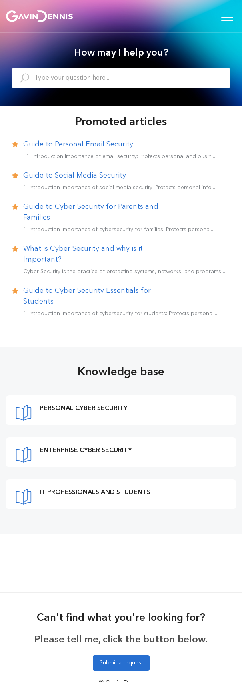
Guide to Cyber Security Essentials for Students (87, 296)
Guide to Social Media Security (74, 175)
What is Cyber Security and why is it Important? (83, 254)
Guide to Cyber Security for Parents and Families (90, 212)
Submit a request (121, 663)
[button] (227, 17)
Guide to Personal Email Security (78, 144)
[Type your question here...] (121, 78)
